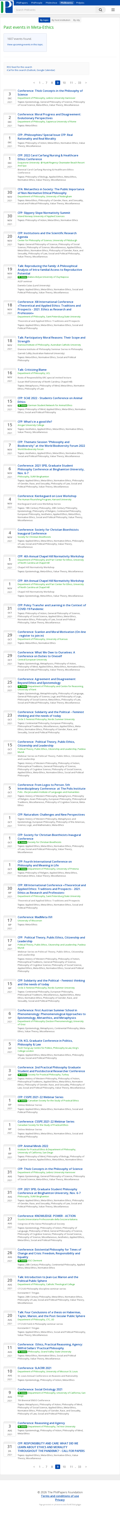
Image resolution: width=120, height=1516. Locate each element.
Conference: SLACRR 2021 (35, 1368)
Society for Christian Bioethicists (34, 536)
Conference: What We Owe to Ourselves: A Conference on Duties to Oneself (47, 654)
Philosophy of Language (70, 693)
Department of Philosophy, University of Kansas (43, 639)
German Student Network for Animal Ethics (50, 405)
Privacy (60, 1500)
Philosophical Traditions (30, 766)
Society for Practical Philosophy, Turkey (48, 1074)
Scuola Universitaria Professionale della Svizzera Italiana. (48, 1219)
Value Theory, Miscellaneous (64, 104)
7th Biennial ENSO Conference (34, 1400)
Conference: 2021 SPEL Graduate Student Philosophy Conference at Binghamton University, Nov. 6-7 (51, 469)
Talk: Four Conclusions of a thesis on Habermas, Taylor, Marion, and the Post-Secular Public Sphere (51, 1314)
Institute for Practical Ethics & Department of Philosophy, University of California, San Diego (47, 1151)
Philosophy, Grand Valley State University (49, 1351)
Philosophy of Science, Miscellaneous (46, 247)
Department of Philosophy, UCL (34, 373)
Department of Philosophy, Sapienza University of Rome (47, 121)
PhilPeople (36, 2)
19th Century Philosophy (38, 507)
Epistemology (32, 101)
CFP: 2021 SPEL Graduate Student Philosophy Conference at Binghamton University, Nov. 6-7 (49, 1191)
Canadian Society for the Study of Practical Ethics (53, 1100)
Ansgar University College (31, 425)
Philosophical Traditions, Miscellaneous (38, 726)
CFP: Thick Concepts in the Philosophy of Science (50, 1169)
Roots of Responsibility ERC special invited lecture (44, 377)
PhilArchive (51, 2)
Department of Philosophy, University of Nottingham (45, 196)
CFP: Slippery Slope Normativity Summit (44, 213)
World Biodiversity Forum (31, 449)
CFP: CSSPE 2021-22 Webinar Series (40, 1097)
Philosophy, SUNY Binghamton (33, 476)
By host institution (61, 20)
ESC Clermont (35, 1260)
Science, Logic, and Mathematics (34, 825)
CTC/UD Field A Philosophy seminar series (40, 1323)
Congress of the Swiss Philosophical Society (41, 1223)
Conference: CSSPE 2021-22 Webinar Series (46, 1121)
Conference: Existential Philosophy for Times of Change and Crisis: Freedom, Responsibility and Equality (50, 1253)
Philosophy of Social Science (32, 616)
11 (71, 83)
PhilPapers (22, 2)
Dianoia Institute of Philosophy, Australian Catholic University (49, 344)
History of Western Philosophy (41, 763)
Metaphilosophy (48, 693)
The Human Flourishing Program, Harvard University (44, 499)
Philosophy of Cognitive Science (34, 769)
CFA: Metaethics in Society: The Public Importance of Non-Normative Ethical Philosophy (51, 191)
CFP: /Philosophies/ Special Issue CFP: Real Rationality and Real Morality (45, 136)
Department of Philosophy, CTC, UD (36, 1319)
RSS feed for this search (19, 67)
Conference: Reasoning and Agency (41, 1423)
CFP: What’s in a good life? (35, 422)
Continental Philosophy (69, 511)
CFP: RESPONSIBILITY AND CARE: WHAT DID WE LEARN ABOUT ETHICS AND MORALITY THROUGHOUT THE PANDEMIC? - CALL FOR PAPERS (51, 1447)
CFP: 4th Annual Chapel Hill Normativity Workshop (51, 556)
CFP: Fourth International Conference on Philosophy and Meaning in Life (45, 863)
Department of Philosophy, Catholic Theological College (46, 1284)
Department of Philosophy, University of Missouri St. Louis (48, 1371)
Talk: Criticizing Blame (32, 370)
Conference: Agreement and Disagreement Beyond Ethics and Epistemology (47, 681)
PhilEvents (67, 2)
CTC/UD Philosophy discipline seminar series (42, 1288)
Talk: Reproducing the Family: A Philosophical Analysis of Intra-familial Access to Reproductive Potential (50, 269)
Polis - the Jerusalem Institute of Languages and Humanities (48, 792)
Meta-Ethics (42, 104)
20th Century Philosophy (64, 507)
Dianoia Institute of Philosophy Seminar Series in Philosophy (50, 349)
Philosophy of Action (36, 142)
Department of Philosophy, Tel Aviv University (51, 1426)
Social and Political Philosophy (33, 203)
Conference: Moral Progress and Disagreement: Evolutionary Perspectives (50, 116)
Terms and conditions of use (60, 1496)
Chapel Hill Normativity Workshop (36, 567)
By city (76, 20)
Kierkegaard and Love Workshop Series (39, 503)
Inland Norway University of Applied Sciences (41, 216)
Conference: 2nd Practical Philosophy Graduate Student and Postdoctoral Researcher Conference (51, 1069)
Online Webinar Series (30, 1104)
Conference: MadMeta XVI (35, 917)
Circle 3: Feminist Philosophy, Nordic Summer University (46, 719)
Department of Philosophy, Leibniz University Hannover (46, 97)
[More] (113, 10)
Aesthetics (30, 429)
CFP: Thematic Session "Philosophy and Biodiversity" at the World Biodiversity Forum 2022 (51, 444)
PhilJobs (80, 2)
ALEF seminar (25, 281)
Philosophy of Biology (36, 176)
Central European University (32, 659)
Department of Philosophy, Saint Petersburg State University (49, 316)
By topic (44, 20)
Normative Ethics (69, 142)
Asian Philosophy (39, 799)
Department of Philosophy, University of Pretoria (53, 868)
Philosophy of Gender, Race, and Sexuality (60, 200)
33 (79, 83)
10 (64, 83)
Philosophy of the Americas (70, 821)
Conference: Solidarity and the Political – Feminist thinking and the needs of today (51, 714)
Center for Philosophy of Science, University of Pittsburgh (47, 240)
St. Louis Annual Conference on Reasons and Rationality (48, 1375)
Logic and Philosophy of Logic (66, 696)
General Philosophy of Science (56, 101)
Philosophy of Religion (44, 511)
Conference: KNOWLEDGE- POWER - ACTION (47, 1216)
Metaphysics (32, 385)
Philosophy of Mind (50, 385)
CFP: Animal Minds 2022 (33, 1146)
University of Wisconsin (30, 920)
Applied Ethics (56, 176)
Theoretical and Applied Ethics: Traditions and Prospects (49, 321)
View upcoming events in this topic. (25, 44)
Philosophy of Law (37, 253)
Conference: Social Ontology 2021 (40, 1389)
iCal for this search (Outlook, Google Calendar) (31, 70)
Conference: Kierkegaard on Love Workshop (47, 496)
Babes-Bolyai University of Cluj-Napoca (48, 276)
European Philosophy (29, 514)
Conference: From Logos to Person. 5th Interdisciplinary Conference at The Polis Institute (52, 786)
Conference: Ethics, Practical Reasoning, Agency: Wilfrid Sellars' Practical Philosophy (50, 1346)
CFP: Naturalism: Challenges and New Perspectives (51, 814)
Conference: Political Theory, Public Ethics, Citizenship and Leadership (47, 743)
